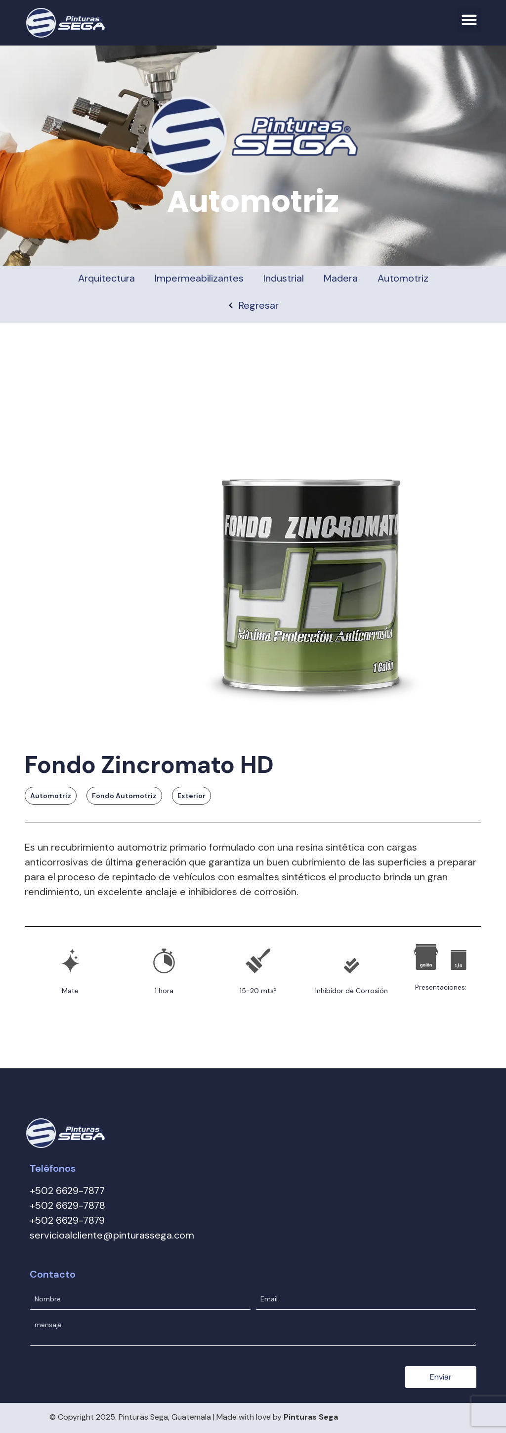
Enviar (441, 1371)
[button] (469, 19)
